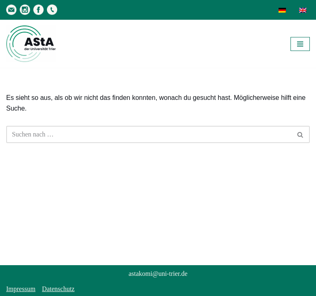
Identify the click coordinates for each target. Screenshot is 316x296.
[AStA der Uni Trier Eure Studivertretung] (31, 43)
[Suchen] (148, 134)
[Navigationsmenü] (300, 44)
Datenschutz (58, 288)
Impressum (20, 288)
